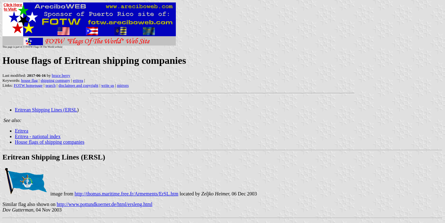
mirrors (123, 85)
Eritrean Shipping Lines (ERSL (46, 109)
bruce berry (61, 75)
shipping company (55, 80)
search (50, 85)
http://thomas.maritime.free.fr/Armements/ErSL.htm (126, 193)
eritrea (78, 80)
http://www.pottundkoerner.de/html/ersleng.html (105, 204)
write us (107, 85)
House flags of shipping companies (49, 142)
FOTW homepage (28, 85)
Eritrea (21, 130)
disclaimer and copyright (78, 85)
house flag (29, 80)
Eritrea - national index (38, 136)
